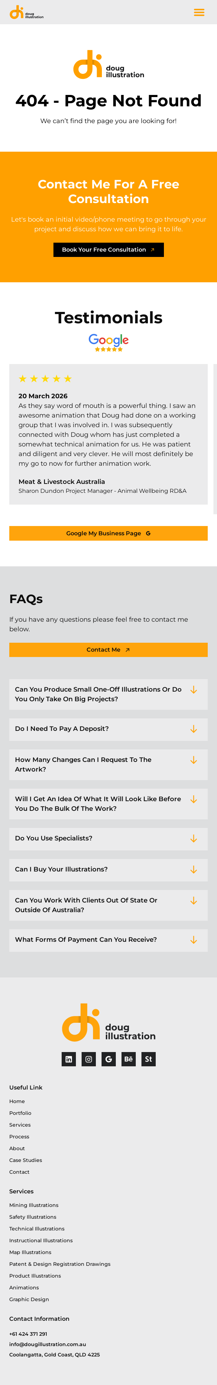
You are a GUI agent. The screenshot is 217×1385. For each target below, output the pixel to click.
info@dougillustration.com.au (47, 1344)
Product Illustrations (35, 1276)
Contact (19, 1172)
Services (20, 1125)
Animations (24, 1287)
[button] (199, 12)
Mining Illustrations (33, 1205)
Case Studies (25, 1160)
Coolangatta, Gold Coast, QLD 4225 (54, 1354)
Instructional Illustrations (41, 1240)
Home (17, 1101)
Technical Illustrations (36, 1228)
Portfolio (20, 1113)
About (17, 1148)
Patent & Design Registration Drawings (59, 1264)
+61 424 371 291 (28, 1334)
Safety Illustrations (32, 1217)
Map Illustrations (30, 1252)
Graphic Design (29, 1299)
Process (19, 1136)
